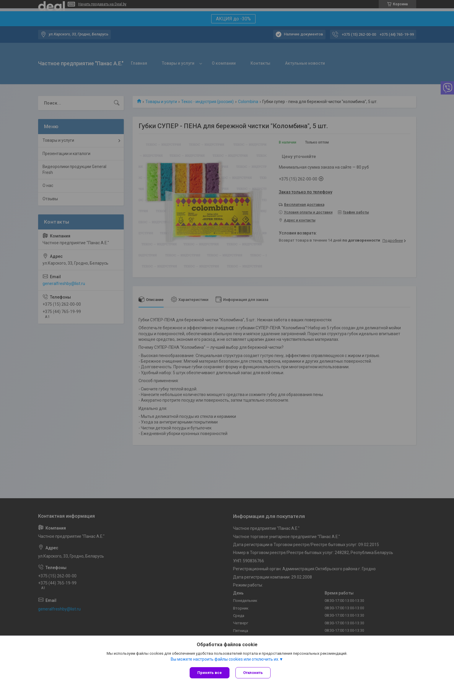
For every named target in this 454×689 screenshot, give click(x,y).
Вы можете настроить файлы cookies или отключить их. (225, 659)
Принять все (209, 672)
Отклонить (253, 672)
